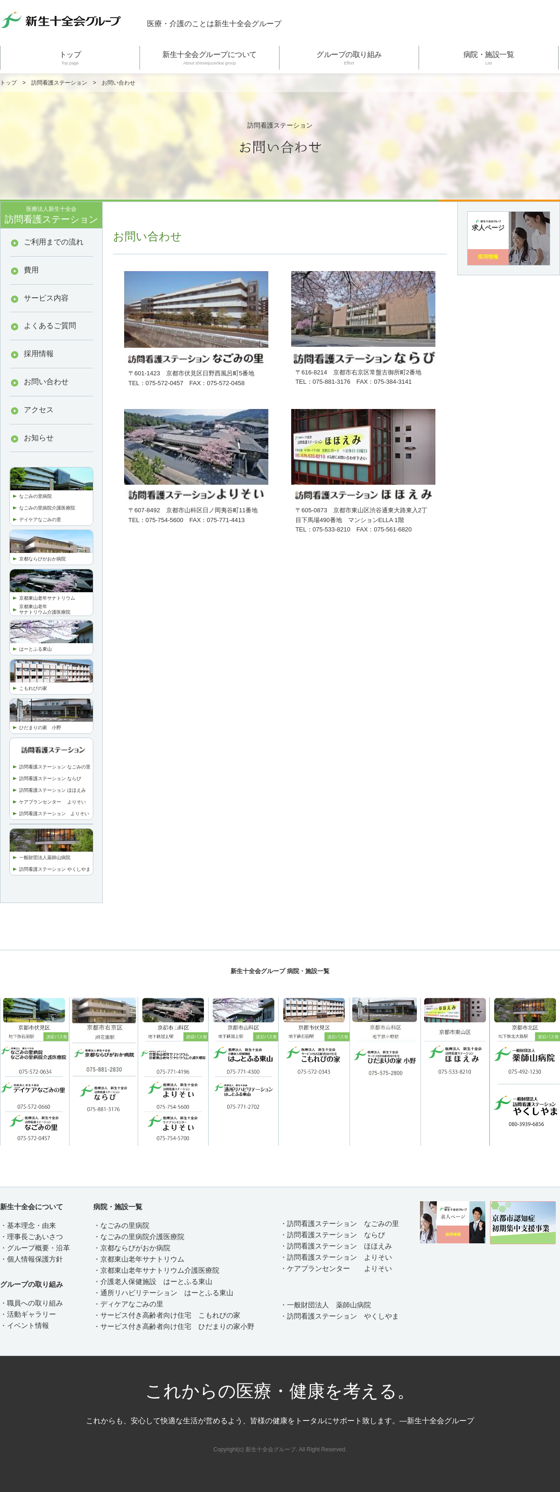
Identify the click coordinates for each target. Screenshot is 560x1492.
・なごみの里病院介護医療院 (138, 1237)
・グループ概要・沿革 (35, 1248)
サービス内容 (46, 298)
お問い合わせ (46, 382)
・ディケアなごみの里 (128, 1304)
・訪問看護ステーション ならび (332, 1235)
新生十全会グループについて (209, 57)
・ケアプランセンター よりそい (336, 1268)
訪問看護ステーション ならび (50, 778)
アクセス (39, 410)
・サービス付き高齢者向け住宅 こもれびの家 (166, 1315)
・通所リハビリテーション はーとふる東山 (163, 1293)
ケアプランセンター (43, 801)
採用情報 (39, 354)
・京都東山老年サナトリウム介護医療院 (156, 1270)
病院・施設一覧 (488, 57)
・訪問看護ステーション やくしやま (339, 1316)
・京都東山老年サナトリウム (138, 1259)
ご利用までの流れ (54, 242)
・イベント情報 (24, 1325)
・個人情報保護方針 (31, 1259)
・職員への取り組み (31, 1303)
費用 (31, 270)
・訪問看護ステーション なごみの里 (339, 1223)
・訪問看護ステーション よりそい (336, 1257)
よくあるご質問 (50, 326)
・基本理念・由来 (28, 1225)
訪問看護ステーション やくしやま (55, 869)
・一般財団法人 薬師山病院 (325, 1305)
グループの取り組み (349, 57)
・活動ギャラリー (28, 1314)
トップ (70, 57)
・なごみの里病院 (121, 1225)
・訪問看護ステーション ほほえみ (336, 1246)
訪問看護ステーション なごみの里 (55, 766)
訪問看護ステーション (59, 82)
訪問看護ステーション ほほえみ (52, 790)
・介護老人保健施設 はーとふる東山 (152, 1281)
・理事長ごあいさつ (31, 1237)
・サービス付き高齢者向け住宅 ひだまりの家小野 (173, 1326)
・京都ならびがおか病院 (131, 1248)
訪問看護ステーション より (49, 813)
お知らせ (39, 438)
